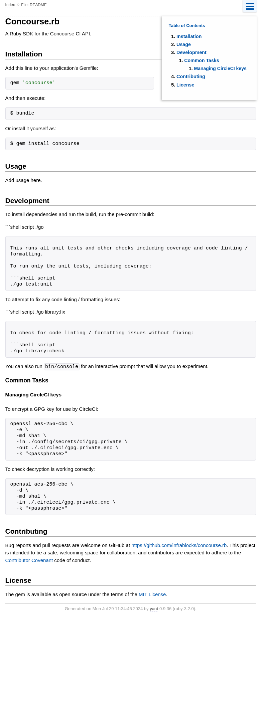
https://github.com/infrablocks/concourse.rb (179, 545)
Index (10, 4)
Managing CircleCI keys (220, 68)
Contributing (190, 76)
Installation (189, 36)
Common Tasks (201, 60)
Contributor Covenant (29, 560)
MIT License (152, 594)
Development (191, 52)
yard (154, 608)
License (185, 84)
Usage (183, 44)
